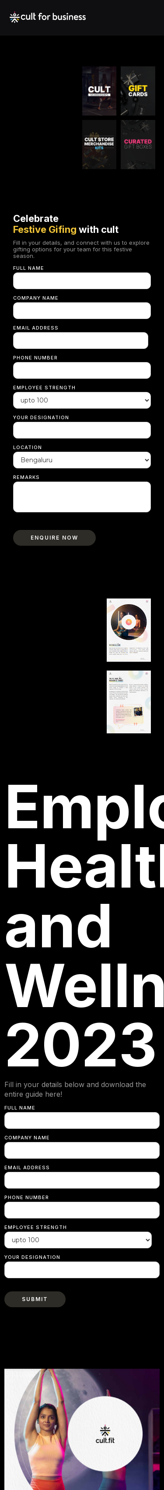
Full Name (28, 268)
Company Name (36, 298)
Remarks (26, 477)
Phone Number (35, 358)
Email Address (36, 328)
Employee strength (44, 387)
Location (27, 447)
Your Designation (41, 417)
